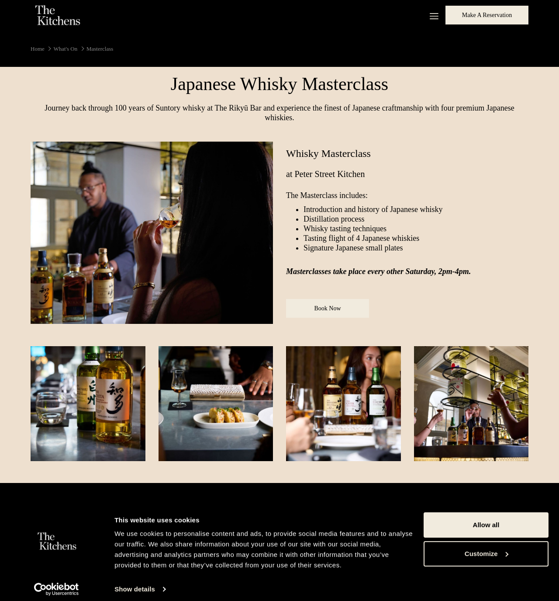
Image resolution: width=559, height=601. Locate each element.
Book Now (335, 311)
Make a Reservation (487, 15)
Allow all (486, 519)
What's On (66, 48)
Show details (134, 583)
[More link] (430, 15)
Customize (486, 548)
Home (38, 48)
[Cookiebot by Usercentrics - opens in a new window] (56, 584)
